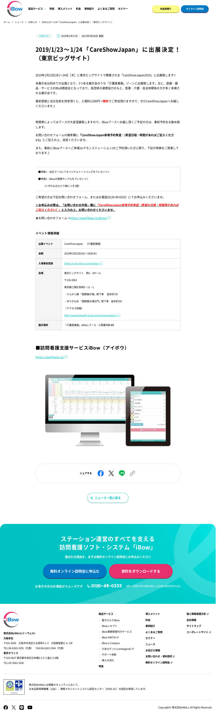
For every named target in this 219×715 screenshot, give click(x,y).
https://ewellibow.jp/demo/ (88, 218)
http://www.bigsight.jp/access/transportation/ (90, 315)
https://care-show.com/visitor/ (81, 263)
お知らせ (32, 22)
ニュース (19, 22)
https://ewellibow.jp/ (50, 357)
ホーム (7, 22)
